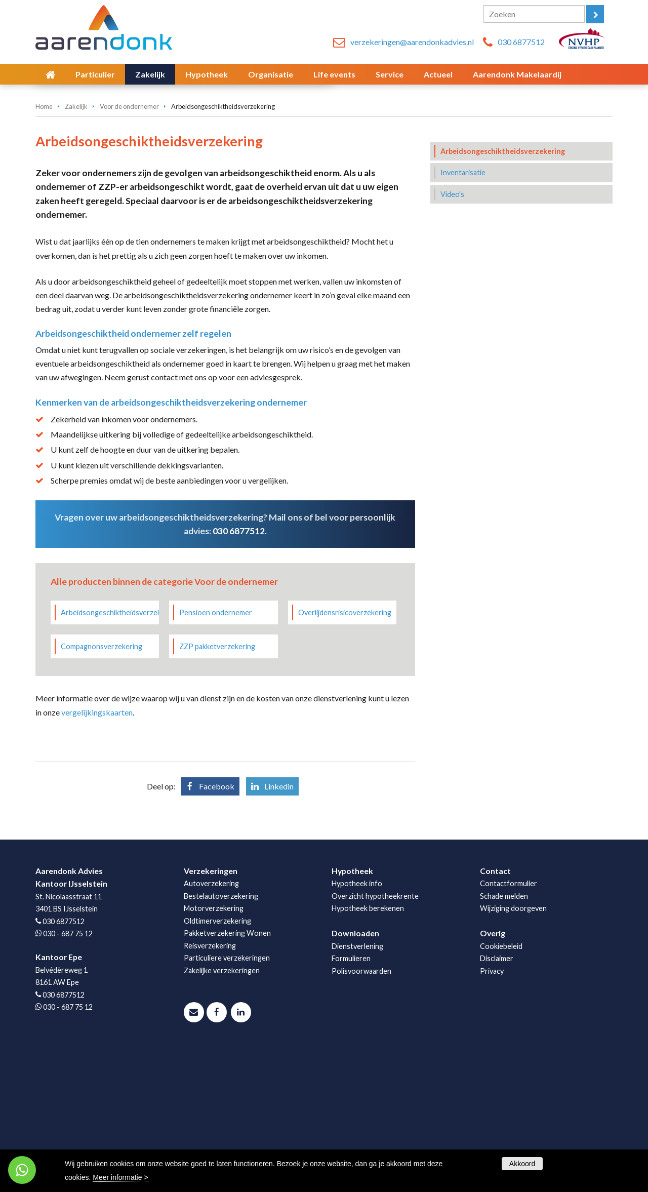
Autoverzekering (211, 1020)
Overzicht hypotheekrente (375, 1032)
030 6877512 (521, 42)
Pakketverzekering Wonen (227, 1069)
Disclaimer (496, 1095)
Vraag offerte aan (82, 191)
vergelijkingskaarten (97, 849)
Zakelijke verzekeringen (222, 1107)
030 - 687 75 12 (68, 1070)
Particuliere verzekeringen (227, 1094)
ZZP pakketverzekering (217, 783)
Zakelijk (76, 243)
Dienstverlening (357, 1083)
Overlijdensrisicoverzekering (344, 749)
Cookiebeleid (501, 1083)
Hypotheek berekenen (368, 1045)
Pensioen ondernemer (215, 749)
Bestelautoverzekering (221, 1032)
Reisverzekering (210, 1082)
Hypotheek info (357, 1020)
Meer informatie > (120, 1177)
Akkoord (522, 1164)
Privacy (492, 1107)
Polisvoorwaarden (361, 1107)
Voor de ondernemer (129, 243)
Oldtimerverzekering (217, 1057)
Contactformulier (508, 1020)
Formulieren (351, 1095)
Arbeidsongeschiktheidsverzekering (110, 749)
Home (44, 243)
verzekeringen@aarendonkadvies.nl (412, 42)
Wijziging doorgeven (513, 1045)
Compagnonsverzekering (101, 783)
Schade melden (504, 1032)
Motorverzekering (214, 1045)
